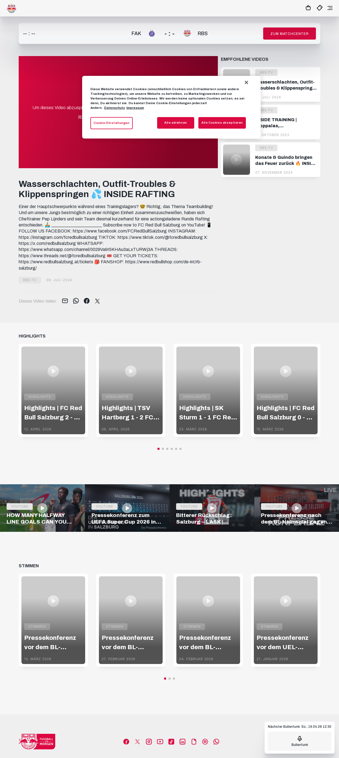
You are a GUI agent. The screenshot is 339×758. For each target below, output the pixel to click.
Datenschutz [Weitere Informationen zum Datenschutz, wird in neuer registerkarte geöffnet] (114, 107)
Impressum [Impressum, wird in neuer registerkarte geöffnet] (135, 107)
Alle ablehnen (175, 122)
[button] (158, 449)
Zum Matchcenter (289, 34)
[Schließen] (246, 82)
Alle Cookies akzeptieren (222, 122)
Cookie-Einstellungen (111, 123)
